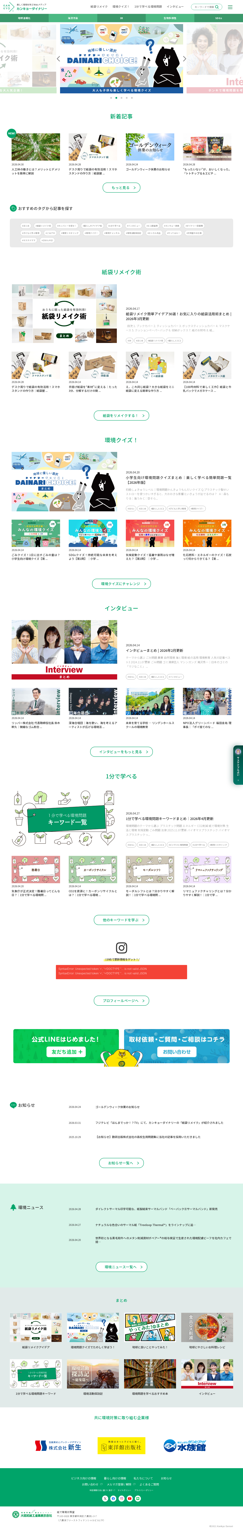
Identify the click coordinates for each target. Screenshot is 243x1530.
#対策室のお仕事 (194, 233)
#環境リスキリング (70, 233)
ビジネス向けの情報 (83, 1478)
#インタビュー (133, 225)
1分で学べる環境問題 (148, 6)
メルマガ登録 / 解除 (119, 1484)
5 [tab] (132, 98)
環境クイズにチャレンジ (120, 583)
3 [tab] (121, 98)
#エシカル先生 (154, 233)
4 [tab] (126, 98)
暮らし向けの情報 (115, 1478)
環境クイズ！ (121, 6)
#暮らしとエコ (174, 340)
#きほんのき (47, 240)
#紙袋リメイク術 (43, 225)
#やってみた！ (173, 233)
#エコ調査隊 (152, 225)
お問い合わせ (90, 1484)
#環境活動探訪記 (133, 233)
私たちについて (143, 1478)
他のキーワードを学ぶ (120, 919)
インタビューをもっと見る (120, 751)
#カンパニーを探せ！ (66, 225)
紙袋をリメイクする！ (120, 415)
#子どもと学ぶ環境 (30, 233)
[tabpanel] (121, 58)
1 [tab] (111, 98)
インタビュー (175, 6)
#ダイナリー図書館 (194, 225)
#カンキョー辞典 (171, 225)
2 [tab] (116, 98)
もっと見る (120, 187)
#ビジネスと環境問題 (178, 844)
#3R (129, 340)
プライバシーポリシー (143, 1490)
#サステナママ (28, 240)
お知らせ (166, 1478)
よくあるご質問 (149, 1484)
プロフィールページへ (120, 1000)
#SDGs (131, 508)
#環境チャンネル (112, 233)
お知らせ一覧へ (120, 1162)
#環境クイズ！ (91, 233)
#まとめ (25, 225)
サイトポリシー (124, 1490)
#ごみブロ (50, 233)
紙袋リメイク (99, 6)
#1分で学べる (114, 225)
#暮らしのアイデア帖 (92, 225)
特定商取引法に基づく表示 (101, 1490)
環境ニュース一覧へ (121, 1266)
